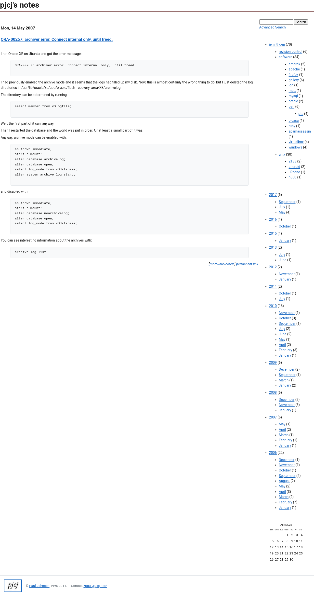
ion (291, 85)
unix (282, 154)
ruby (292, 126)
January (285, 240)
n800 (292, 177)
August (284, 481)
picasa (294, 120)
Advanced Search (272, 27)
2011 (273, 286)
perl (291, 106)
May (282, 212)
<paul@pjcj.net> (95, 586)
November (287, 274)
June (283, 260)
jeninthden (277, 44)
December (287, 369)
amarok (294, 64)
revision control (290, 52)
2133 (292, 161)
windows (295, 147)
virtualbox (296, 142)
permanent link (247, 264)
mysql (293, 96)
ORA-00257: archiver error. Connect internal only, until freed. (57, 39)
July (282, 207)
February (285, 350)
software (285, 57)
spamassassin (300, 131)
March (284, 380)
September (287, 202)
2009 (273, 362)
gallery (294, 80)
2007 (273, 417)
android (294, 167)
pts (301, 114)
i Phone (294, 172)
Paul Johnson (39, 586)
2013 (273, 247)
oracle (293, 101)
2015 (273, 233)
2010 (273, 306)
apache (294, 69)
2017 (273, 195)
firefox (293, 75)
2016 (273, 219)
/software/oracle (221, 264)
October (285, 226)
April (282, 345)
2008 (273, 392)
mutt (292, 91)
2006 (273, 453)
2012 (273, 267)
